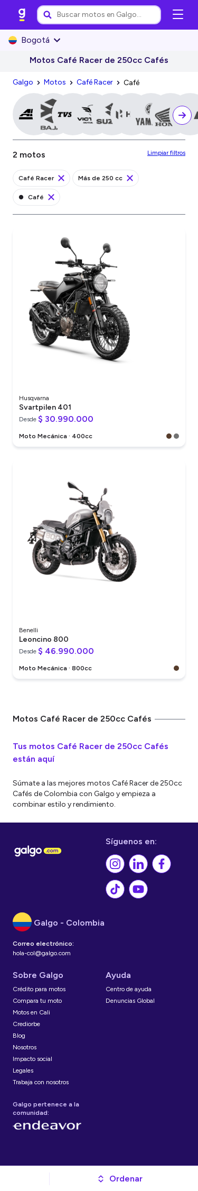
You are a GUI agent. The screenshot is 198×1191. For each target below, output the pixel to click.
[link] (22, 14)
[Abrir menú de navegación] (178, 14)
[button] (119, 1178)
